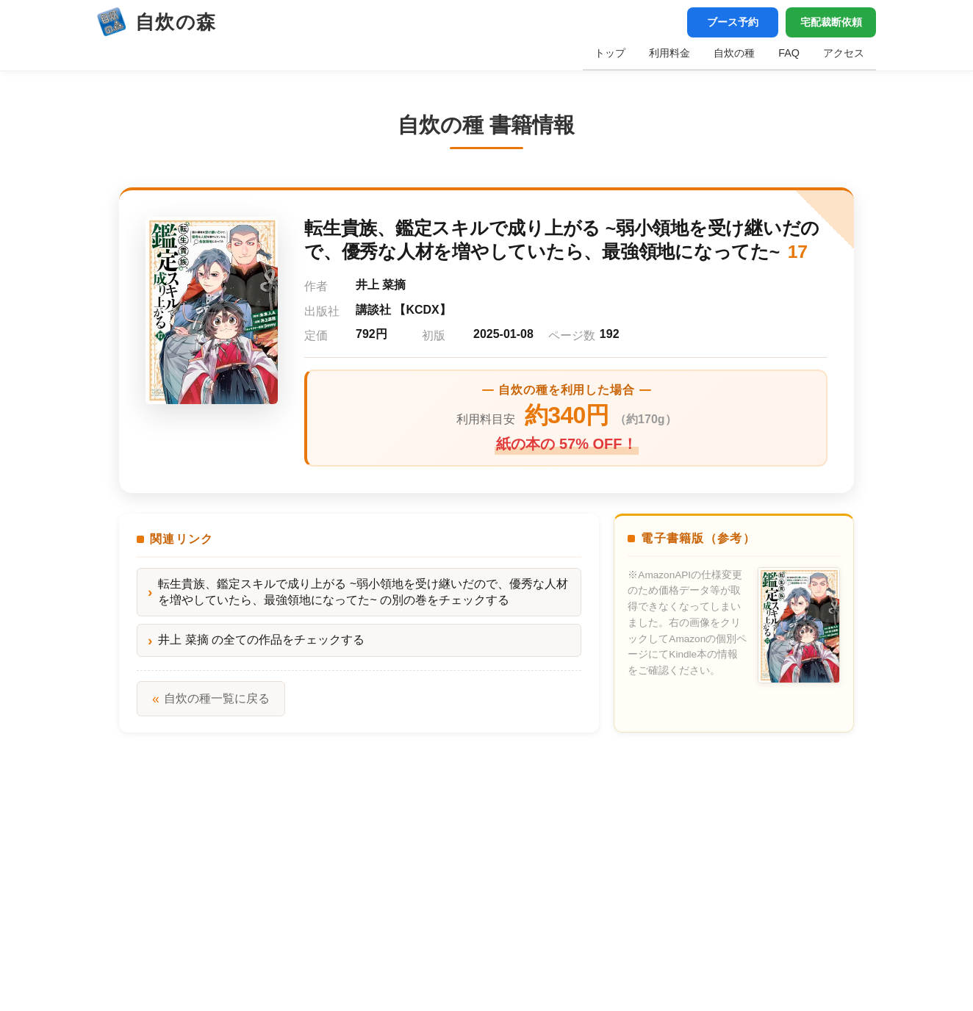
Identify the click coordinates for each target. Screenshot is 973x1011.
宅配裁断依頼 (830, 22)
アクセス (843, 53)
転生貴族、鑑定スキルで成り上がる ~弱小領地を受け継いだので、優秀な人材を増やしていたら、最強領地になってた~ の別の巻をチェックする (363, 592)
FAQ (789, 53)
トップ (610, 53)
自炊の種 (734, 53)
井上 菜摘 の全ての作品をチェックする (261, 640)
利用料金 (669, 53)
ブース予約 (731, 22)
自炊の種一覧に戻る (211, 698)
